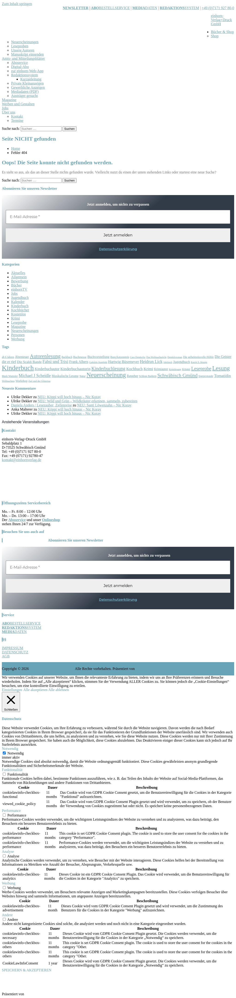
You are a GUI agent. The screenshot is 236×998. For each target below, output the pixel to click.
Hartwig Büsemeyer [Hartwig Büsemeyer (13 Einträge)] (123, 362)
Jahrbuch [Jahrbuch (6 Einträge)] (167, 362)
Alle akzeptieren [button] (35, 690)
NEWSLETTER (75, 8)
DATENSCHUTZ (15, 652)
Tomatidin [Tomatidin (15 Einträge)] (222, 375)
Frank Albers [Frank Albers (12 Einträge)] (78, 362)
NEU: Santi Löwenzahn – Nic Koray (104, 405)
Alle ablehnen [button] (58, 690)
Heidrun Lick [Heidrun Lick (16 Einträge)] (151, 361)
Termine (17, 120)
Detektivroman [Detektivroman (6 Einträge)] (175, 357)
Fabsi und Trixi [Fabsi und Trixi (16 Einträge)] (55, 361)
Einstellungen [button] (12, 690)
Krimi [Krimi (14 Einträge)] (148, 369)
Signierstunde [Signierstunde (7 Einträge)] (205, 376)
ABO (95, 8)
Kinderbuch (20, 306)
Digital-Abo (20, 67)
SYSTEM (179, 8)
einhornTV (19, 289)
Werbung (17, 339)
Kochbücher (20, 310)
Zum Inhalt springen (17, 4)
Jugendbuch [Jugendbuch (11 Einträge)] (181, 362)
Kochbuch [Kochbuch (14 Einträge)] (134, 369)
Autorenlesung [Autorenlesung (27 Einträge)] (45, 356)
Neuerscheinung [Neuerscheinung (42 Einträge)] (106, 375)
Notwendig (15, 753)
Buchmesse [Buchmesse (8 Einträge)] (80, 357)
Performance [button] (11, 811)
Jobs (5, 108)
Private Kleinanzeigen (27, 83)
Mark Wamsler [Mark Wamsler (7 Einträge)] (10, 376)
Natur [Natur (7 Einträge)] (83, 376)
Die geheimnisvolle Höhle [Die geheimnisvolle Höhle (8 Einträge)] (198, 357)
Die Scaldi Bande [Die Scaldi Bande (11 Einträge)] (29, 362)
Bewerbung (19, 281)
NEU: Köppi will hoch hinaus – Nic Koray (69, 397)
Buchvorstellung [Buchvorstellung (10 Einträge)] (98, 357)
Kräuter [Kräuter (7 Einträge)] (186, 369)
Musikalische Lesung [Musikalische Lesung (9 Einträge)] (65, 376)
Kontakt (17, 116)
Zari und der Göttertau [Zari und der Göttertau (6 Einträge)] (39, 381)
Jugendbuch (20, 298)
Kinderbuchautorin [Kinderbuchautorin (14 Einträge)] (75, 369)
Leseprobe (19, 322)
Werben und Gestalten (18, 104)
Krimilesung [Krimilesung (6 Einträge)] (175, 369)
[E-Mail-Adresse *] (118, 217)
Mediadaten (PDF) (25, 92)
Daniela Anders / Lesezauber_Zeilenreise (41, 405)
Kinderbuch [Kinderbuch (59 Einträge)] (18, 367)
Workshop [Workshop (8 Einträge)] (21, 381)
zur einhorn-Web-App (27, 71)
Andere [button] (7, 915)
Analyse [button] (8, 851)
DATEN (144, 8)
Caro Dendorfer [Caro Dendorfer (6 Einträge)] (137, 357)
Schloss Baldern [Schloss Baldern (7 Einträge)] (147, 376)
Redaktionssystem (24, 75)
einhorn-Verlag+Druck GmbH (221, 20)
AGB (6, 656)
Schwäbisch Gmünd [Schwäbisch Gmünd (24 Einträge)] (177, 375)
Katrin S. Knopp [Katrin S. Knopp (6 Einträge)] (199, 362)
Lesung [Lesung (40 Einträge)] (221, 368)
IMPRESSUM (12, 648)
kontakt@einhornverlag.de (21, 460)
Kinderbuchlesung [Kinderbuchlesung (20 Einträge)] (108, 368)
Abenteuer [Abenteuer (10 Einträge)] (22, 357)
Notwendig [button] (10, 749)
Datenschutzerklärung (118, 249)
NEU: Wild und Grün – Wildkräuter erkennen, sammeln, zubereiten (87, 401)
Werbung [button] (8, 883)
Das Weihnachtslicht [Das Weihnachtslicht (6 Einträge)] (156, 357)
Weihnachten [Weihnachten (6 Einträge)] (8, 381)
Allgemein (19, 277)
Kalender (18, 302)
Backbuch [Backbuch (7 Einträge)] (67, 357)
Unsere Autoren (22, 50)
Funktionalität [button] (12, 770)
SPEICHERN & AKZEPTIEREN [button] (26, 970)
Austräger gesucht (24, 96)
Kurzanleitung (30, 79)
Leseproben (19, 46)
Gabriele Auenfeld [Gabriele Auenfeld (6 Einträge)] (98, 362)
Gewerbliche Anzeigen (28, 87)
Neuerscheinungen (24, 42)
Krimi (15, 318)
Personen (18, 335)
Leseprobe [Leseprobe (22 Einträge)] (201, 368)
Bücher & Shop (222, 32)
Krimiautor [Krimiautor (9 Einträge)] (161, 369)
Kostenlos (18, 314)
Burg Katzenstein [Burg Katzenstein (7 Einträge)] (119, 357)
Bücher (16, 285)
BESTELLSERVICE (114, 8)
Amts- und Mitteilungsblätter (23, 58)
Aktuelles (18, 273)
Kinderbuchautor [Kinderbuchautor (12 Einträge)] (47, 369)
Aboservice (19, 63)
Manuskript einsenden (27, 54)
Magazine (9, 100)
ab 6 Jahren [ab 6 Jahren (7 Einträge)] (8, 357)
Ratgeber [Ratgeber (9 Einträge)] (132, 376)
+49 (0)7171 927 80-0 (218, 8)
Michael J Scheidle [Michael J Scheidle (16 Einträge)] (35, 375)
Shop (214, 36)
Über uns (8, 112)
